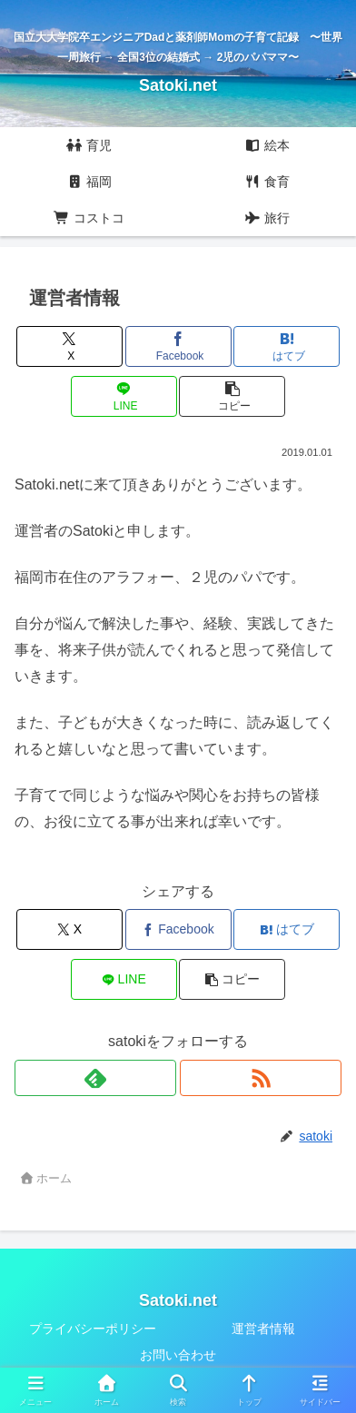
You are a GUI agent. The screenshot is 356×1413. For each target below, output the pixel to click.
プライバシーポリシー (92, 1328)
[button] (232, 396)
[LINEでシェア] (124, 396)
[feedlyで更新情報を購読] (95, 1078)
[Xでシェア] (69, 346)
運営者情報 (263, 1328)
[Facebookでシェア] (178, 346)
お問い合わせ (178, 1355)
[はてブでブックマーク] (286, 346)
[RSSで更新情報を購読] (260, 1078)
